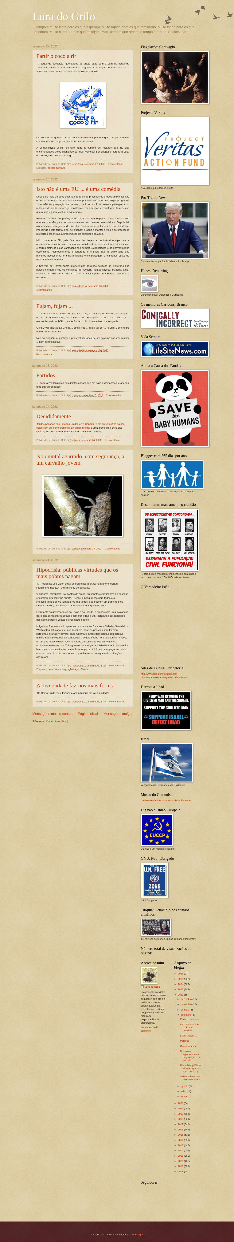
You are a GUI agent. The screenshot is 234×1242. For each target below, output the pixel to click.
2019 (181, 1113)
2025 (181, 979)
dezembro (186, 999)
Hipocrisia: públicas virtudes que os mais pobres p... (190, 1068)
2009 (181, 1166)
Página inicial (88, 714)
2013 (181, 1145)
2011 (181, 1155)
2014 (181, 1140)
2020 (181, 1108)
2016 (181, 1129)
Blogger (139, 1234)
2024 (181, 984)
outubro (185, 1009)
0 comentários (115, 164)
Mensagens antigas (118, 714)
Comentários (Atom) (57, 721)
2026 (181, 973)
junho (184, 1096)
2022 (181, 994)
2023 (181, 989)
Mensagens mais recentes (52, 714)
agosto (185, 1086)
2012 (181, 1150)
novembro (186, 1004)
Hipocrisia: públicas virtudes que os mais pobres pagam (77, 573)
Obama (84, 669)
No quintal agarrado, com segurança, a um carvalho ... (190, 1055)
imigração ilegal (70, 669)
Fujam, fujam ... (54, 306)
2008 (181, 1171)
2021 (181, 1103)
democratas (54, 669)
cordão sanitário (56, 167)
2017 (181, 1124)
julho (184, 1091)
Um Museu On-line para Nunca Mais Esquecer (166, 800)
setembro (186, 1014)
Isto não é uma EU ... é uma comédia (78, 189)
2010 (181, 1161)
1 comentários (44, 289)
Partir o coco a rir (56, 56)
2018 (181, 1119)
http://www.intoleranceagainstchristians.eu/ (164, 677)
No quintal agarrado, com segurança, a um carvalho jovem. (80, 459)
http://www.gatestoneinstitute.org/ (159, 673)
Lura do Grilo (63, 16)
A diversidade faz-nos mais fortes (74, 685)
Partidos (45, 375)
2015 (181, 1134)
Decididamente (53, 416)
